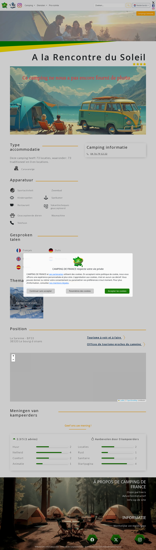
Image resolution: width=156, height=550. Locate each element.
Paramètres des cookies (80, 291)
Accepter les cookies (117, 291)
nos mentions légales (59, 283)
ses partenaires (56, 274)
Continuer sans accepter (41, 291)
